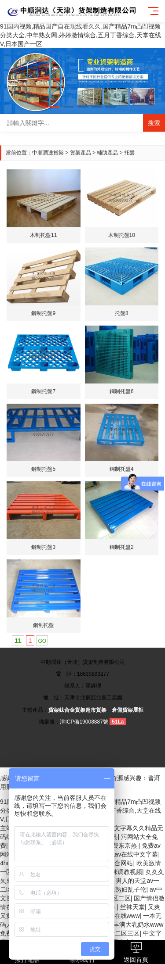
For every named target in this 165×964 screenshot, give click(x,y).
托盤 (129, 153)
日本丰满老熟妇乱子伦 (115, 889)
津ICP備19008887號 (84, 722)
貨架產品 (80, 153)
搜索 (154, 122)
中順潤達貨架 (48, 153)
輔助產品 (107, 153)
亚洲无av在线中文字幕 (127, 854)
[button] (54, 107)
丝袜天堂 (132, 906)
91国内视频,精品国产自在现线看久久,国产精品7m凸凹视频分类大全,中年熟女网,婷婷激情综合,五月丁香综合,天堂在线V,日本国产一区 (80, 35)
